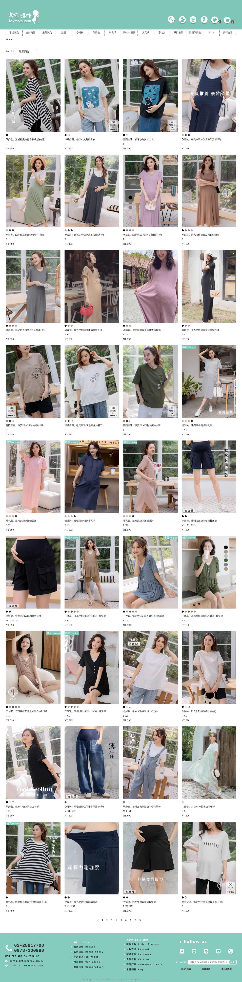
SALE (211, 32)
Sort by (10, 51)
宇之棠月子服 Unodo (86, 957)
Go (232, 962)
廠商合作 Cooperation (89, 967)
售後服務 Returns (138, 959)
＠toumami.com (33, 966)
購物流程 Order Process (142, 944)
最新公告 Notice (84, 947)
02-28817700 (29, 945)
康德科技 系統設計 (153, 980)
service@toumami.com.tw (27, 961)
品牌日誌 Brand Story (89, 952)
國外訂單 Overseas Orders (144, 964)
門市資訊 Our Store (87, 962)
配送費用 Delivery (138, 954)
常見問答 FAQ (134, 969)
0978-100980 (29, 950)
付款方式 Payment (138, 949)
